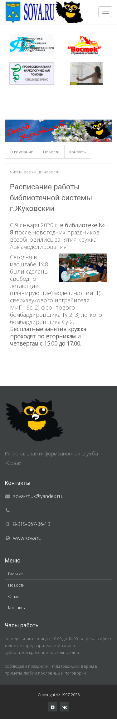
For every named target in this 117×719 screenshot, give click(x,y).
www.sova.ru (27, 538)
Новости (51, 152)
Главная (15, 574)
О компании (21, 152)
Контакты (77, 152)
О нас (13, 596)
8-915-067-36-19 (31, 524)
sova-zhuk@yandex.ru (37, 496)
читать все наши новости (35, 172)
